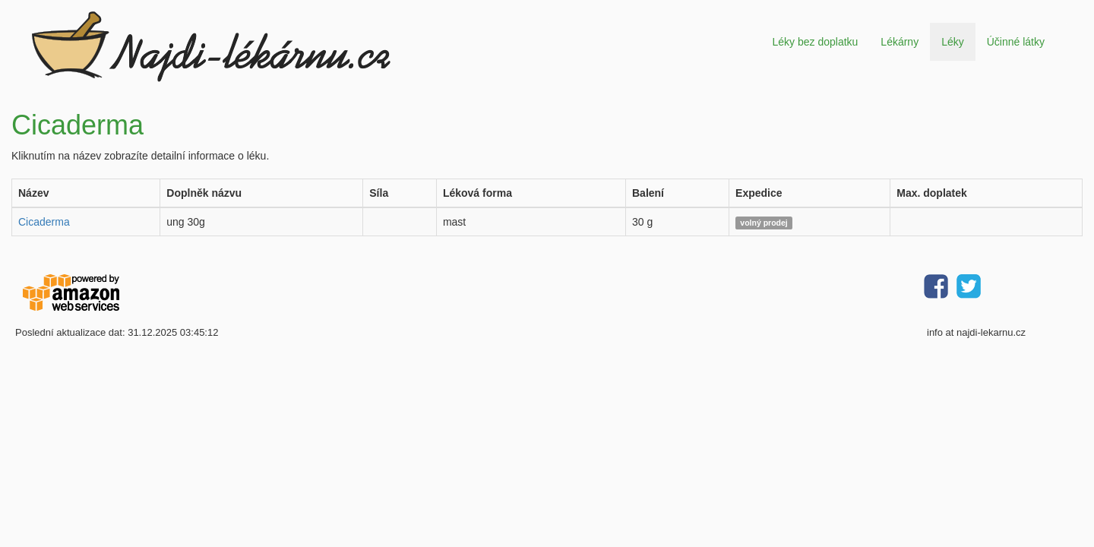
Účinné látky (1016, 42)
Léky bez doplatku (815, 42)
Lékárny (900, 42)
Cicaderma (44, 222)
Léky (952, 42)
